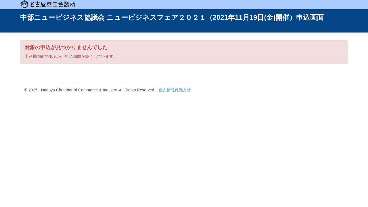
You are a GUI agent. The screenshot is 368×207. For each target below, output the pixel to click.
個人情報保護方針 (175, 90)
